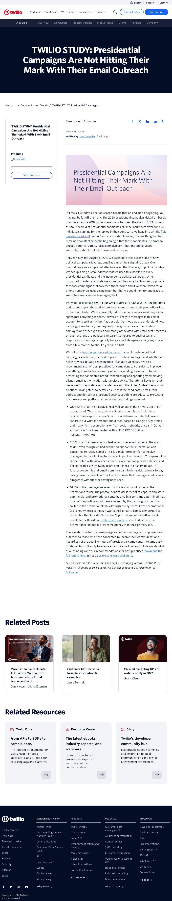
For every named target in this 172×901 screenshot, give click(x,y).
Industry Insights (82, 22)
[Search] (115, 12)
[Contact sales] (132, 12)
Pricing (102, 12)
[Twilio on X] (12, 887)
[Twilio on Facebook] (4, 887)
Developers (60, 22)
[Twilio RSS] (164, 121)
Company (152, 22)
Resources (87, 12)
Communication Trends (34, 105)
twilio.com (72, 572)
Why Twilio (69, 12)
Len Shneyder (87, 136)
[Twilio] (13, 12)
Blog (7, 105)
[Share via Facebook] (133, 121)
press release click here (117, 555)
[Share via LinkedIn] (148, 121)
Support (151, 3)
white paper (112, 352)
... (15, 105)
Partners (136, 22)
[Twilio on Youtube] (27, 887)
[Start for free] (156, 12)
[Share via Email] (156, 121)
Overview (43, 22)
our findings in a (94, 352)
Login (164, 3)
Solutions (51, 12)
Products (35, 12)
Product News (105, 22)
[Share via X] (140, 121)
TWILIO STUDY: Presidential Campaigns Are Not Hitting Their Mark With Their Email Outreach (30, 132)
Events (122, 22)
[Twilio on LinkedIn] (20, 887)
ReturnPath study (113, 520)
